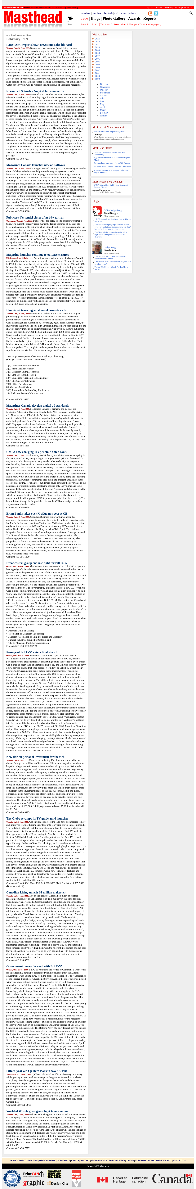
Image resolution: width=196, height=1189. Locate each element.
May (102, 104)
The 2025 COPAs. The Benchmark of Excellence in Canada (110, 257)
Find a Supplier (47, 1161)
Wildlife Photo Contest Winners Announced (112, 166)
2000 (97, 76)
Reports (149, 18)
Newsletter (86, 13)
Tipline (130, 1161)
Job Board (32, 1161)
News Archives (117, 1161)
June (102, 101)
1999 (97, 79)
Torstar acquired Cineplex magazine (109, 131)
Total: (95, 24)
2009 (97, 50)
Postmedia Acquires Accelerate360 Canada (112, 163)
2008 (97, 53)
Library (132, 13)
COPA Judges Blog (113, 210)
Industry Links (99, 1161)
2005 (97, 61)
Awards (134, 18)
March (103, 110)
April (102, 107)
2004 (97, 64)
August (103, 95)
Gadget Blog (110, 247)
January (103, 115)
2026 (97, 38)
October (104, 89)
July (102, 98)
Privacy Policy (164, 1161)
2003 (97, 67)
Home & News (18, 1161)
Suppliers (96, 13)
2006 (97, 58)
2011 (97, 44)
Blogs (95, 18)
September (105, 92)
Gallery (85, 1161)
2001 (97, 73)
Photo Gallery (114, 18)
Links (116, 13)
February (104, 112)
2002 (97, 70)
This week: (106, 24)
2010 (97, 47)
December (104, 84)
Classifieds (108, 13)
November (105, 87)
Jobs (84, 18)
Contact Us (179, 1161)
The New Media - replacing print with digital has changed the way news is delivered (111, 234)
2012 (97, 41)
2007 (97, 56)
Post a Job (85, 24)
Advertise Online (144, 1161)
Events (124, 13)
